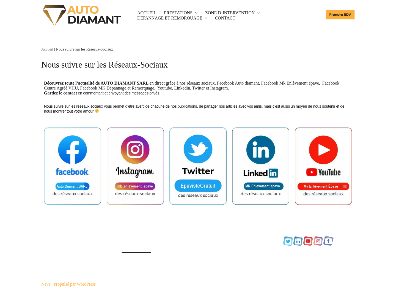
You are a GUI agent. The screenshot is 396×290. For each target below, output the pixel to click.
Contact (129, 243)
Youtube (164, 88)
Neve (46, 284)
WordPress (86, 284)
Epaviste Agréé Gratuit (61, 219)
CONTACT (225, 18)
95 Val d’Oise (214, 273)
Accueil (47, 49)
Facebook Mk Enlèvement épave (290, 83)
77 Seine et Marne (218, 227)
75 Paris (209, 219)
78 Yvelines (212, 235)
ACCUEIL (146, 12)
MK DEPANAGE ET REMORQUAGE (76, 246)
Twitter (198, 88)
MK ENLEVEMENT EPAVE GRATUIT (77, 233)
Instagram (219, 88)
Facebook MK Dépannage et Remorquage (117, 88)
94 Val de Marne (216, 266)
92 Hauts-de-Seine (218, 250)
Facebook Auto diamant (238, 83)
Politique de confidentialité (145, 227)
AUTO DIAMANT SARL (64, 259)
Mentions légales (137, 219)
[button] (195, 13)
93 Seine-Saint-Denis (221, 258)
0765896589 (303, 224)
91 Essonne (212, 243)
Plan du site (132, 235)
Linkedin (182, 88)
